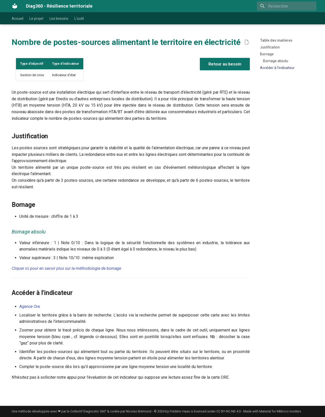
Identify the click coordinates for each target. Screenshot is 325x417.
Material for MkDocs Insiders (280, 411)
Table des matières (276, 40)
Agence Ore (29, 306)
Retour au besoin (224, 64)
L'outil (79, 18)
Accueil (17, 18)
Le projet (36, 18)
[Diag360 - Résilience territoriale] (15, 6)
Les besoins (59, 18)
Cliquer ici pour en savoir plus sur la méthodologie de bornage (66, 268)
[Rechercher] (286, 6)
